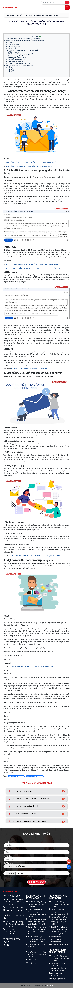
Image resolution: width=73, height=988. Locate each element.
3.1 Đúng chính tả (13, 52)
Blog (13, 15)
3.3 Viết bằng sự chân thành (17, 56)
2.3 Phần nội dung (14, 46)
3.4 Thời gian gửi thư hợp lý (17, 58)
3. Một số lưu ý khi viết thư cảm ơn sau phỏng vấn (22, 50)
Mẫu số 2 (11, 69)
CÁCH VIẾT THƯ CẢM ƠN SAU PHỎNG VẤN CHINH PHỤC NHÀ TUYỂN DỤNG (37, 15)
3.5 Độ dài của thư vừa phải (16, 60)
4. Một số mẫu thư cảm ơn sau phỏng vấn (19, 65)
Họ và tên (6, 842)
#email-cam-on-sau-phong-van (35, 776)
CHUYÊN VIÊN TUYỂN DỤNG (22, 791)
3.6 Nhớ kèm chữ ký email (16, 61)
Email (5, 849)
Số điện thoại (7, 856)
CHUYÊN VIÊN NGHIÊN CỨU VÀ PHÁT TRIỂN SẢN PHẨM (31, 799)
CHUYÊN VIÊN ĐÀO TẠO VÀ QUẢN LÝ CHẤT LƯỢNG (29, 821)
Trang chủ (8, 15)
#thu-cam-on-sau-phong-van (16, 776)
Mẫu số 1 (11, 67)
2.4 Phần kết (12, 48)
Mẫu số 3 (11, 71)
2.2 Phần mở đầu (13, 44)
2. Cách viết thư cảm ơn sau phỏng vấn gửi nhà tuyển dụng (25, 40)
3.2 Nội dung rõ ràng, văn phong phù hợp (21, 54)
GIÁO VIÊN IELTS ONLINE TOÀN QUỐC (25, 814)
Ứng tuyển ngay (37, 882)
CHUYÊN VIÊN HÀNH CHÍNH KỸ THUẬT (26, 806)
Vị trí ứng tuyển (8, 863)
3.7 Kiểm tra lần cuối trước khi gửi (19, 63)
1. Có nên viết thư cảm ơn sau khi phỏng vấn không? (23, 39)
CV (4, 870)
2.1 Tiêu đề (11, 42)
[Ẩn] (39, 36)
